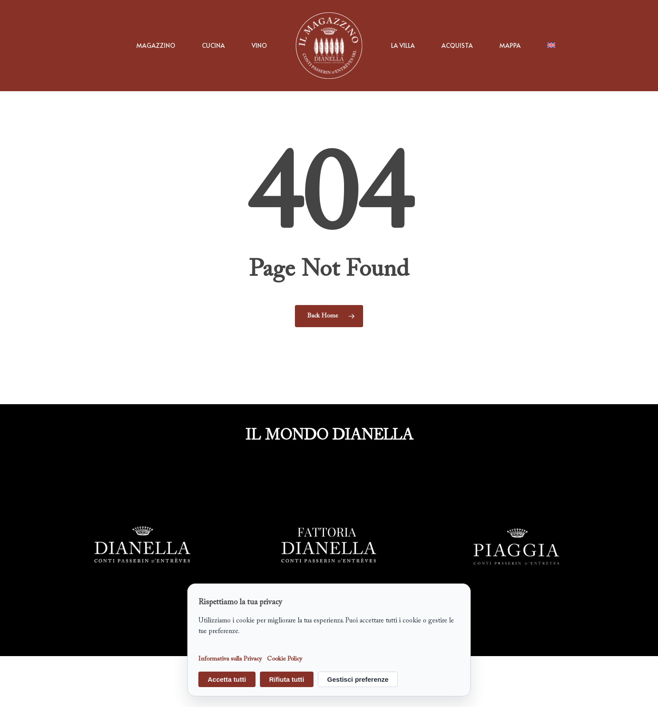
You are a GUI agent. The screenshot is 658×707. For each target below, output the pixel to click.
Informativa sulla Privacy (230, 660)
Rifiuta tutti (286, 679)
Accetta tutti (227, 679)
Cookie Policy (284, 660)
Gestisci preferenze (357, 679)
